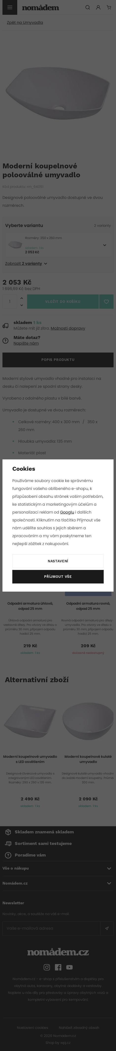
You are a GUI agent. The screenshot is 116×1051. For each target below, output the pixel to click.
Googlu (87, 512)
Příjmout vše (58, 577)
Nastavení (57, 561)
